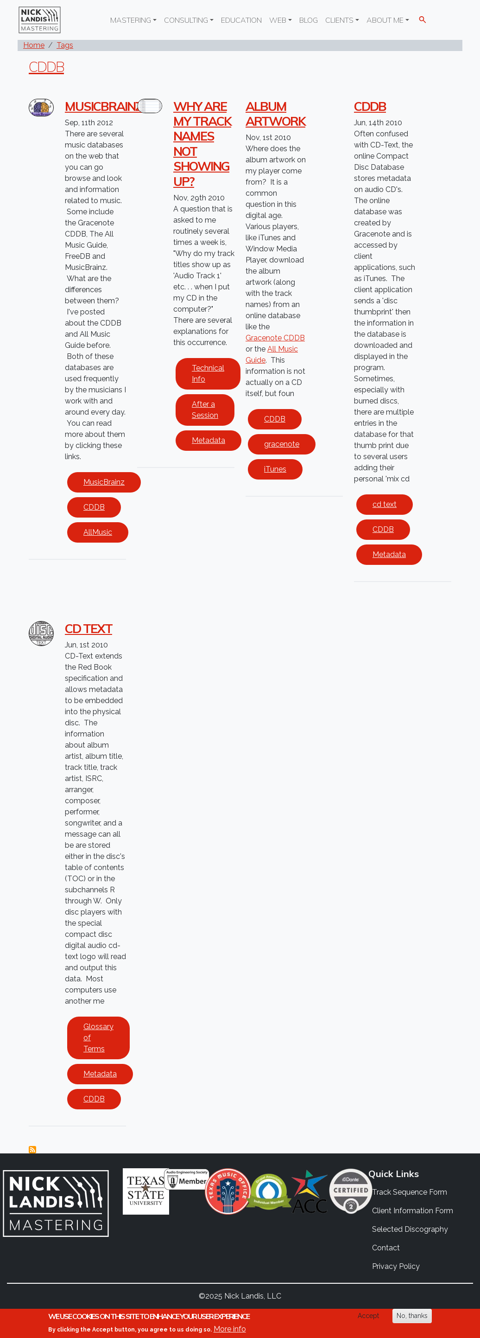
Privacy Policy (396, 1266)
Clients (339, 20)
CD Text (88, 628)
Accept (368, 1315)
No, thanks (412, 1315)
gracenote (281, 444)
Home (33, 45)
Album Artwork (275, 113)
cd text (385, 504)
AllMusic (97, 532)
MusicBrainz (104, 482)
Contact (386, 1247)
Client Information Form (412, 1210)
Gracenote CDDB (275, 337)
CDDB (46, 67)
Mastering (130, 20)
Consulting (186, 20)
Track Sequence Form (409, 1192)
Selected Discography (410, 1229)
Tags (65, 45)
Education (241, 20)
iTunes (275, 469)
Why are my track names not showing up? (202, 143)
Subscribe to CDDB (32, 1149)
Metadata (208, 440)
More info (230, 1329)
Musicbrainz (103, 106)
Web (277, 20)
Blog (308, 20)
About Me (385, 20)
